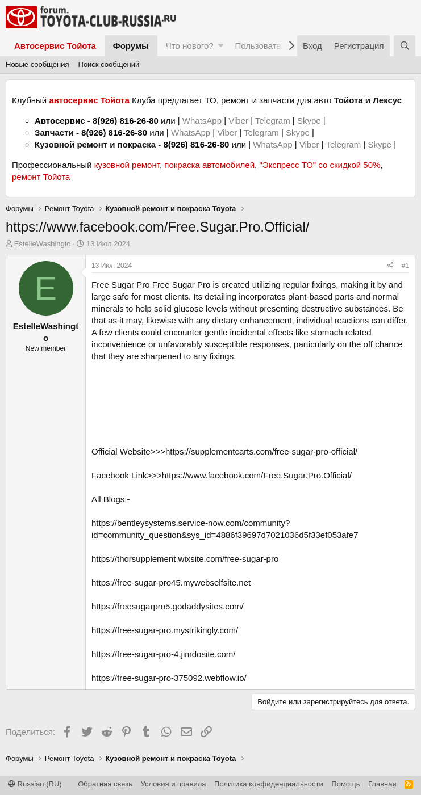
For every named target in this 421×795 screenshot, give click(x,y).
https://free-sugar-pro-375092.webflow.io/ (169, 678)
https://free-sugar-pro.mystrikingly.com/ (164, 630)
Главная (382, 784)
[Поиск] (404, 45)
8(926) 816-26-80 (126, 120)
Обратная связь (105, 784)
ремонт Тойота (41, 177)
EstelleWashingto (42, 243)
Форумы (131, 46)
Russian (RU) (35, 784)
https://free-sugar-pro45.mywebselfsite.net (171, 582)
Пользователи (262, 46)
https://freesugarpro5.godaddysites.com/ (167, 606)
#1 (405, 266)
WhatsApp (203, 120)
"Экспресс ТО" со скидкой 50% (319, 165)
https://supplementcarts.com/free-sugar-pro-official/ (261, 451)
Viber (238, 120)
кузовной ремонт (127, 165)
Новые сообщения (37, 64)
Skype (310, 120)
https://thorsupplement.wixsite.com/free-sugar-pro (184, 558)
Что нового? (190, 46)
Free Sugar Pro (120, 284)
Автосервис (60, 120)
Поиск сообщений (109, 64)
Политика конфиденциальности (268, 784)
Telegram (274, 120)
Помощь (345, 784)
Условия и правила (173, 784)
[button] (220, 45)
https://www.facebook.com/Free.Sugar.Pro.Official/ (257, 475)
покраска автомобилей (209, 165)
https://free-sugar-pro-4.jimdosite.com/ (163, 654)
